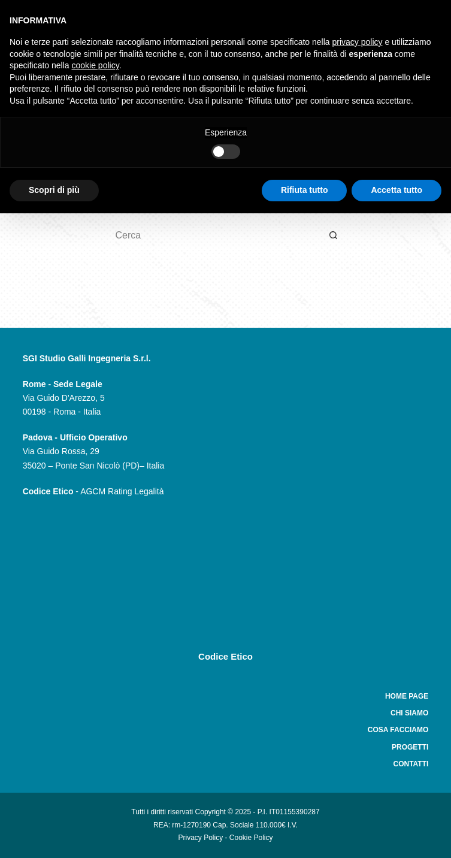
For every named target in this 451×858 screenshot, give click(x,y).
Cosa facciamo (398, 730)
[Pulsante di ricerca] (334, 235)
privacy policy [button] (357, 42)
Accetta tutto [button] (396, 190)
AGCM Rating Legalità (122, 491)
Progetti (410, 747)
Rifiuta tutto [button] (304, 190)
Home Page (406, 696)
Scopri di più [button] (54, 190)
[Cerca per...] (214, 235)
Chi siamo (409, 713)
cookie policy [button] (95, 65)
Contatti (410, 764)
